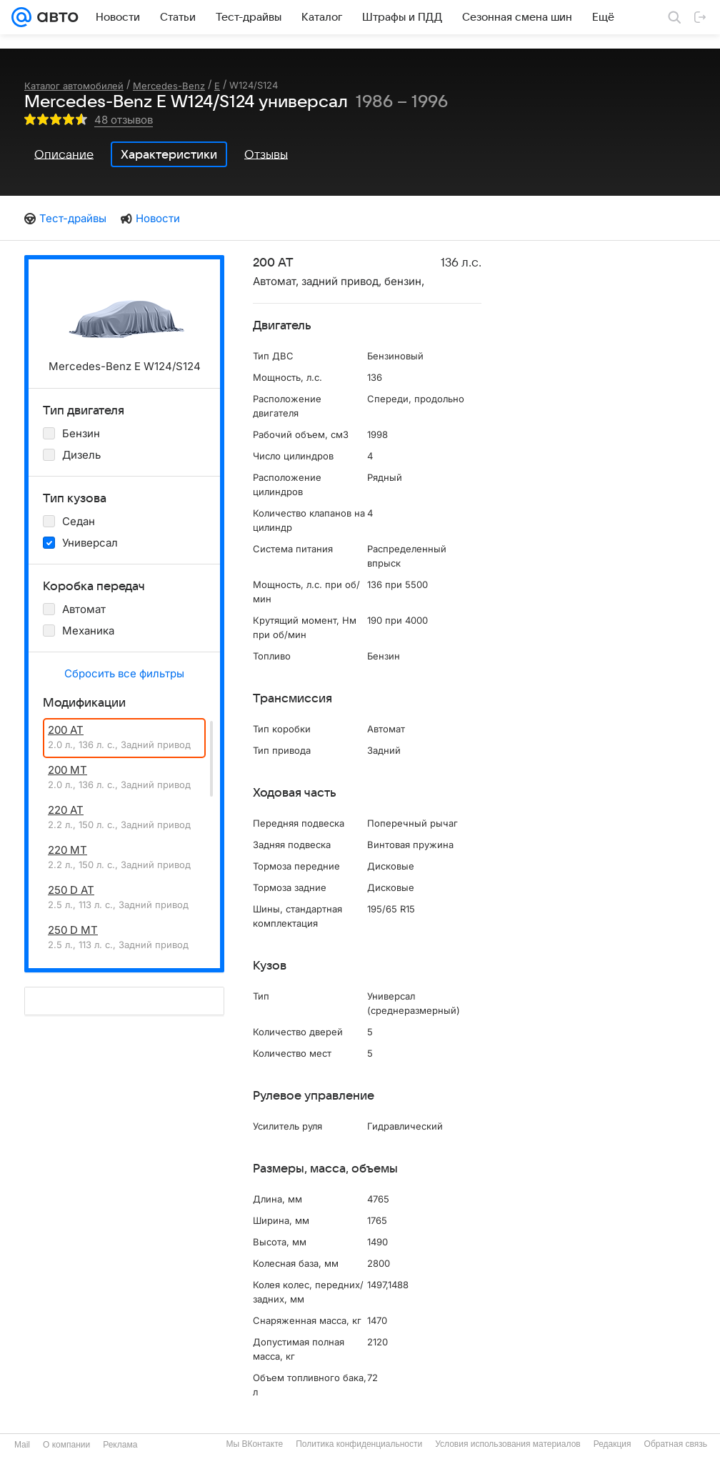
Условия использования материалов (507, 1444)
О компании (66, 1445)
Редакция (612, 1444)
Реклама (120, 1445)
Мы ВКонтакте (254, 1444)
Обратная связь (675, 1444)
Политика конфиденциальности (359, 1444)
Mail (22, 1445)
